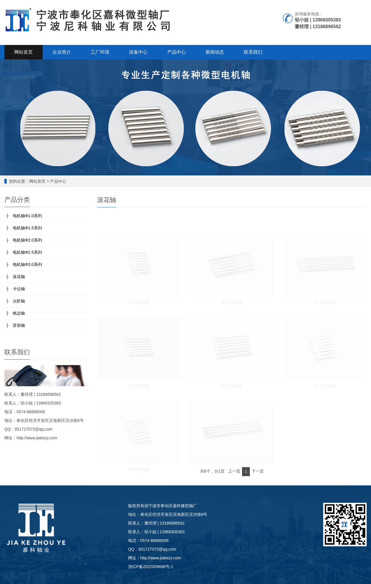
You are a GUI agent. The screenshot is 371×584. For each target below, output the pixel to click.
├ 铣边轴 (15, 313)
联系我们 (253, 52)
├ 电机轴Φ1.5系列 (24, 228)
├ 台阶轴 (15, 301)
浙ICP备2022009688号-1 (150, 566)
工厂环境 (100, 52)
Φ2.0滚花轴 (324, 385)
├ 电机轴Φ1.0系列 (24, 215)
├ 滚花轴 (15, 276)
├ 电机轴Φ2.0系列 (24, 240)
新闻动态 (214, 52)
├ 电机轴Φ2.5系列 (24, 252)
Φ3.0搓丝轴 (232, 469)
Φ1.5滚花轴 (139, 302)
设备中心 (138, 52)
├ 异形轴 (15, 325)
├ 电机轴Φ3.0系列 (24, 264)
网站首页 (23, 52)
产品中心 (176, 52)
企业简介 (61, 52)
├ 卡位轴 (15, 288)
